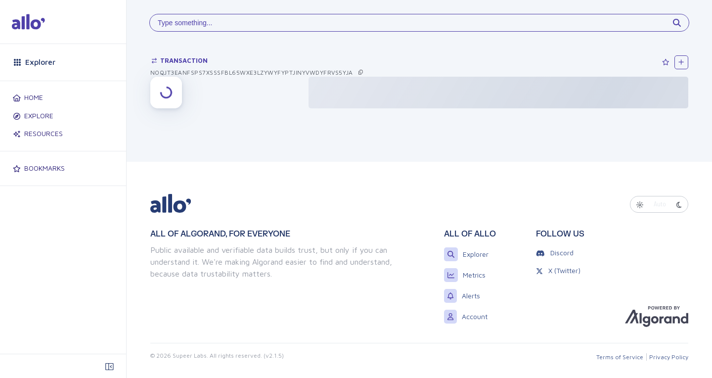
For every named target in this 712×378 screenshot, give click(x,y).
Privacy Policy (668, 357)
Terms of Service (619, 357)
